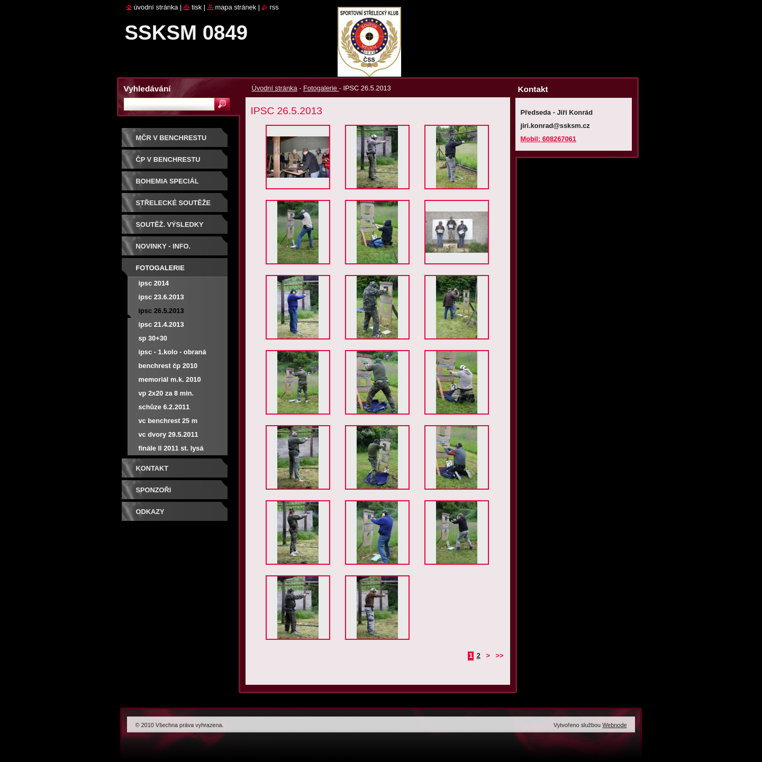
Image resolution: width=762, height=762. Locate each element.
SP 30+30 (153, 338)
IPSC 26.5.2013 (161, 311)
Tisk (197, 7)
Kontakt (152, 468)
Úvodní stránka (274, 88)
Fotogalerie (321, 88)
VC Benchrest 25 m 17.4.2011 (168, 422)
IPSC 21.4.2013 (161, 324)
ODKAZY (150, 512)
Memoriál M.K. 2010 (170, 379)
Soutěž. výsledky (170, 224)
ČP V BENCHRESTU (168, 159)
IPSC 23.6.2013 (161, 297)
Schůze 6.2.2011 (164, 407)
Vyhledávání (147, 88)
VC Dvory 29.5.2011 (168, 434)
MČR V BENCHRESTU (171, 138)
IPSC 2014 (154, 283)
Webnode (614, 725)
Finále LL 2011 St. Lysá (171, 448)
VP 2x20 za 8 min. (166, 393)
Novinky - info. (163, 246)
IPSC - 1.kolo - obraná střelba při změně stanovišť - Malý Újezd (174, 353)
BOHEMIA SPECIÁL (167, 181)
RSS (274, 7)
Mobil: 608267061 (548, 139)
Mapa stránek (236, 7)
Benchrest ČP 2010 (168, 366)
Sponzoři (153, 490)
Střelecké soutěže (173, 203)
